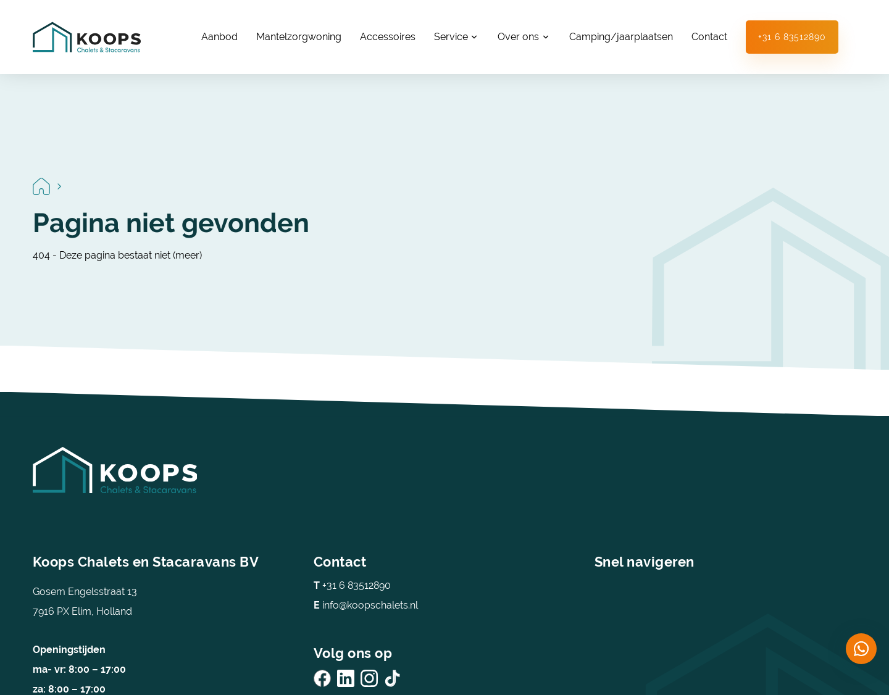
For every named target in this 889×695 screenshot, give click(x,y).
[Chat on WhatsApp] (861, 648)
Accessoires (387, 37)
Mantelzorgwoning (298, 37)
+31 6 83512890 (792, 37)
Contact (709, 37)
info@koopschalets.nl (366, 605)
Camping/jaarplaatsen (621, 37)
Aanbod (219, 37)
